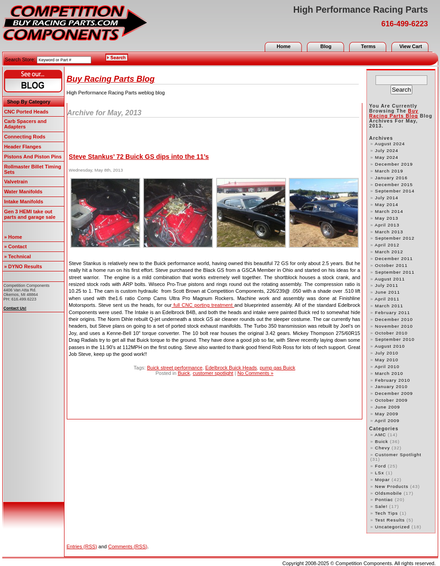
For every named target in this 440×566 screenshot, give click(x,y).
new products (392, 486)
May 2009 (386, 413)
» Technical (17, 256)
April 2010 (387, 366)
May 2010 (386, 359)
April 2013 (387, 224)
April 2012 (387, 244)
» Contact (15, 246)
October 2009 (391, 400)
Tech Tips (386, 513)
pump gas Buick (277, 367)
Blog (326, 46)
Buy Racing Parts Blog (111, 79)
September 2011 (395, 272)
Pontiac (384, 499)
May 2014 (386, 204)
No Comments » (255, 373)
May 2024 (386, 157)
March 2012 (389, 251)
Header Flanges (22, 146)
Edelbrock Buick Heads (231, 367)
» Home (13, 237)
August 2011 (390, 278)
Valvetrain (16, 181)
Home (284, 46)
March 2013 (389, 231)
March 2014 (389, 211)
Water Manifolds (23, 191)
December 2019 (394, 164)
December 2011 (394, 258)
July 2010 (386, 352)
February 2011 (392, 312)
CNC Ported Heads (26, 111)
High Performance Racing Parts (360, 10)
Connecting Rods (24, 136)
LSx (379, 472)
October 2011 (391, 265)
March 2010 (389, 373)
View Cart (410, 46)
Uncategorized (392, 526)
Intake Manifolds (23, 201)
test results (390, 519)
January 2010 (391, 386)
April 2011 (387, 298)
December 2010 (394, 319)
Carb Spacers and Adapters (25, 123)
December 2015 (394, 184)
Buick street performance (175, 367)
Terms (368, 46)
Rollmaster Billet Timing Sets (32, 169)
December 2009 (394, 393)
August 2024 (390, 143)
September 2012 (395, 238)
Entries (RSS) (82, 546)
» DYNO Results (23, 266)
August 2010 (390, 346)
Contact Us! (15, 308)
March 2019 (389, 170)
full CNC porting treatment (203, 305)
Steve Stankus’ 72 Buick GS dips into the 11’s (139, 156)
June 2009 (387, 406)
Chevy (382, 447)
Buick (184, 373)
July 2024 (386, 150)
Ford (380, 465)
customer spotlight (213, 373)
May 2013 (386, 218)
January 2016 (391, 177)
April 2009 (387, 420)
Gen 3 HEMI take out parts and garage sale (29, 214)
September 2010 (395, 339)
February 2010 (392, 380)
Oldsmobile (388, 493)
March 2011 (389, 305)
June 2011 (387, 292)
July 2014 (386, 197)
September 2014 (395, 190)
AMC (380, 434)
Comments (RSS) (127, 546)
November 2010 (394, 326)
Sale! (381, 506)
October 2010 (391, 332)
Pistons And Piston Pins (33, 156)
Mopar (382, 479)
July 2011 (386, 285)
